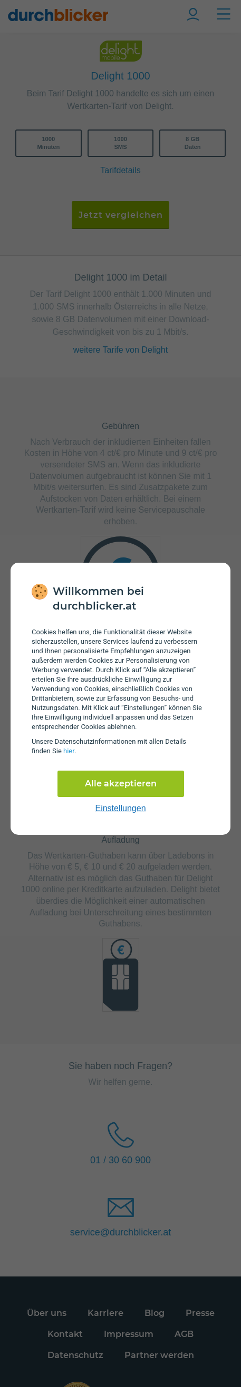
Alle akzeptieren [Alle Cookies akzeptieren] (121, 784)
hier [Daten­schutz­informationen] (68, 751)
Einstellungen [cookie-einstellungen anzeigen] (120, 808)
